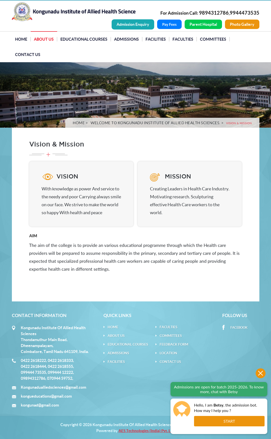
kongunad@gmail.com (40, 405)
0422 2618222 (33, 360)
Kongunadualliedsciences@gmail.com (53, 387)
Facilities (156, 39)
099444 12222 (60, 372)
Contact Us (27, 54)
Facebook (238, 327)
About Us (44, 39)
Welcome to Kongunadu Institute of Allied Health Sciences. (155, 122)
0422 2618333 (60, 360)
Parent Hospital (203, 24)
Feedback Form (174, 344)
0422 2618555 (60, 366)
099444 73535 (33, 372)
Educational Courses (83, 39)
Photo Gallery (242, 24)
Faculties (182, 39)
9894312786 (214, 13)
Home (21, 39)
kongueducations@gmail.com (46, 396)
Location (168, 353)
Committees (213, 39)
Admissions (126, 39)
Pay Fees (169, 24)
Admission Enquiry (133, 24)
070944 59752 (59, 378)
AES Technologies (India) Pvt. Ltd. (147, 430)
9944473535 (244, 13)
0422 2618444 (33, 366)
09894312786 (33, 378)
